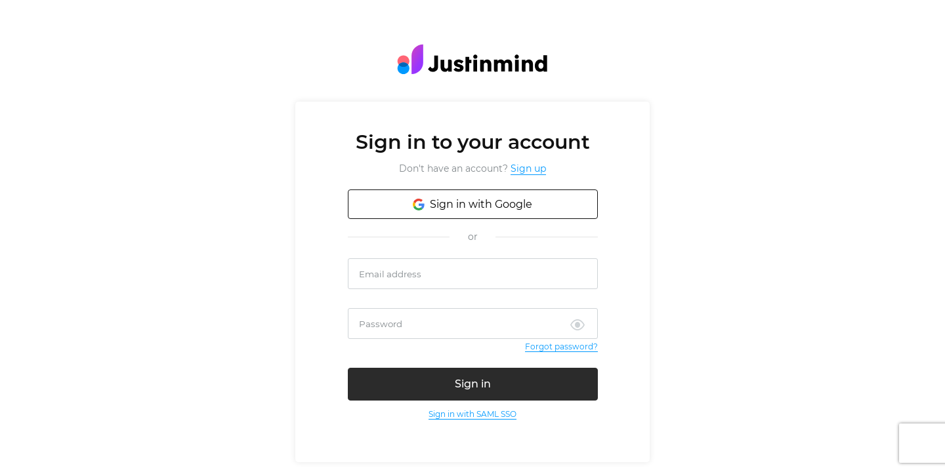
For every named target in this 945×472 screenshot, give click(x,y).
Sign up (528, 168)
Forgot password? (561, 346)
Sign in (473, 384)
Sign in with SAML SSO (472, 414)
